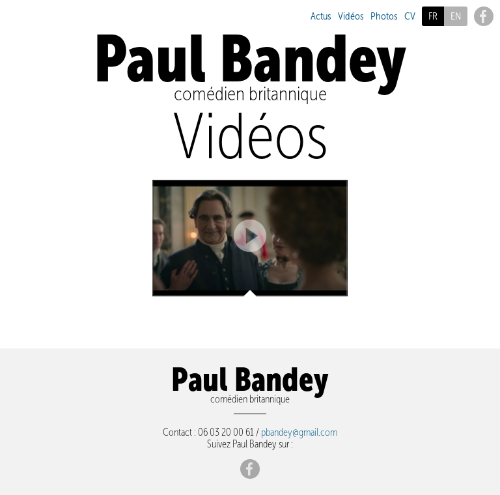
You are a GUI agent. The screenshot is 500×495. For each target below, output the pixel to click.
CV (409, 16)
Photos (384, 16)
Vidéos (351, 16)
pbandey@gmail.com (299, 432)
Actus (321, 16)
